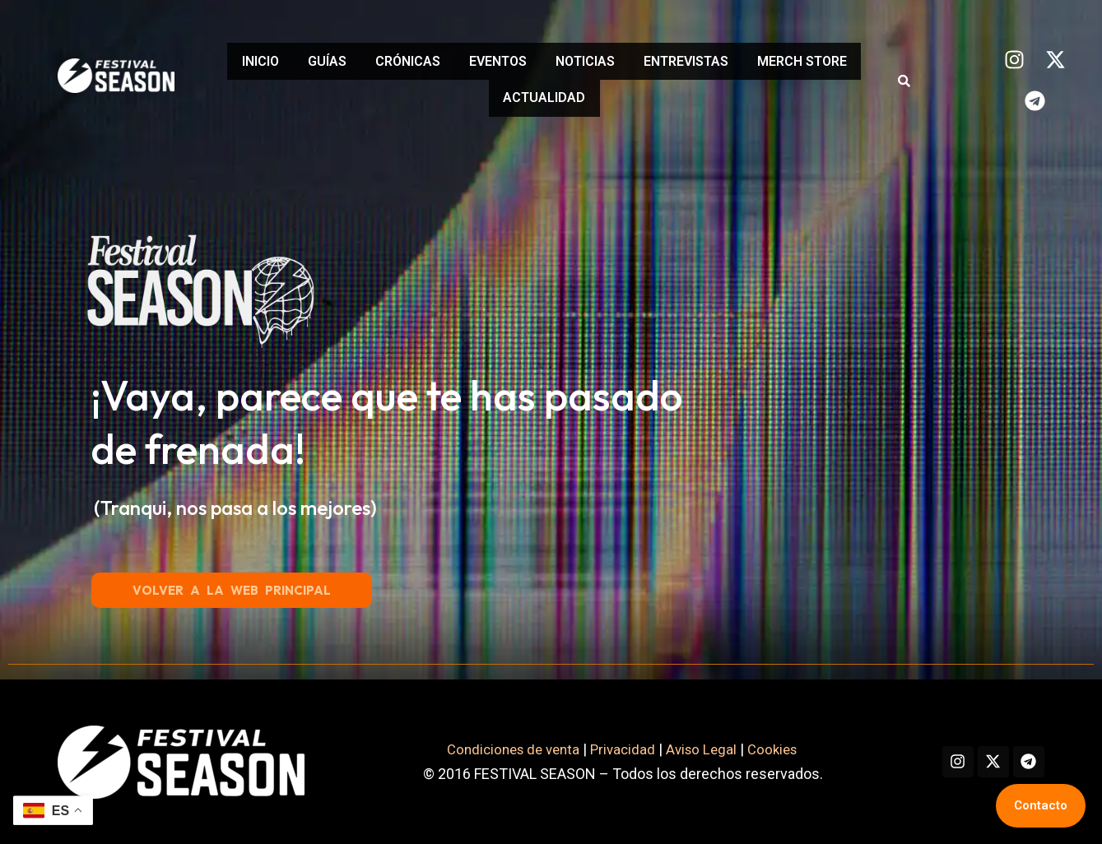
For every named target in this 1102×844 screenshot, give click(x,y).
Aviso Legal (690, 749)
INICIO (288, 64)
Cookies (766, 749)
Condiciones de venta (494, 749)
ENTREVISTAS (775, 64)
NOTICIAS (662, 64)
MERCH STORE (483, 95)
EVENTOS (563, 64)
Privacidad (609, 749)
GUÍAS (367, 64)
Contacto (1040, 805)
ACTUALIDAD (610, 95)
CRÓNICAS (460, 64)
